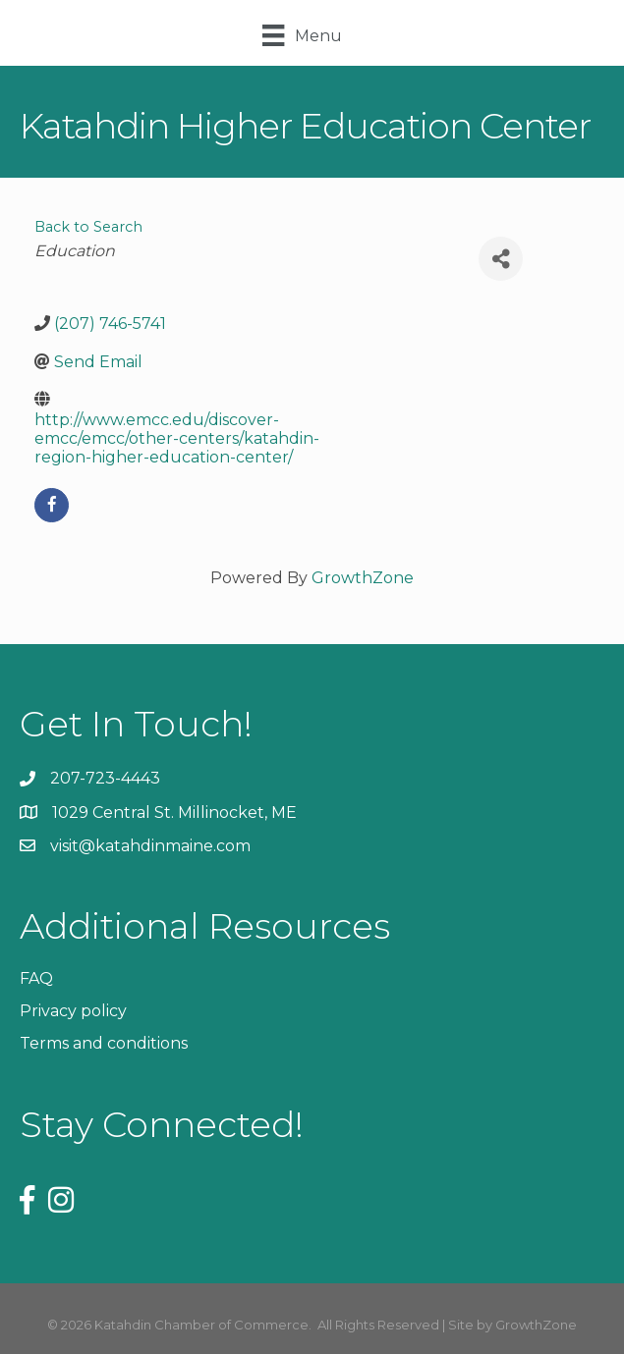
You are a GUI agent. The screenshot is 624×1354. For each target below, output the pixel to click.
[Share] (501, 259)
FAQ (36, 978)
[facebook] (51, 505)
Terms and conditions (104, 1043)
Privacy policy (73, 1011)
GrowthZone (363, 578)
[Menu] (302, 35)
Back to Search (88, 227)
